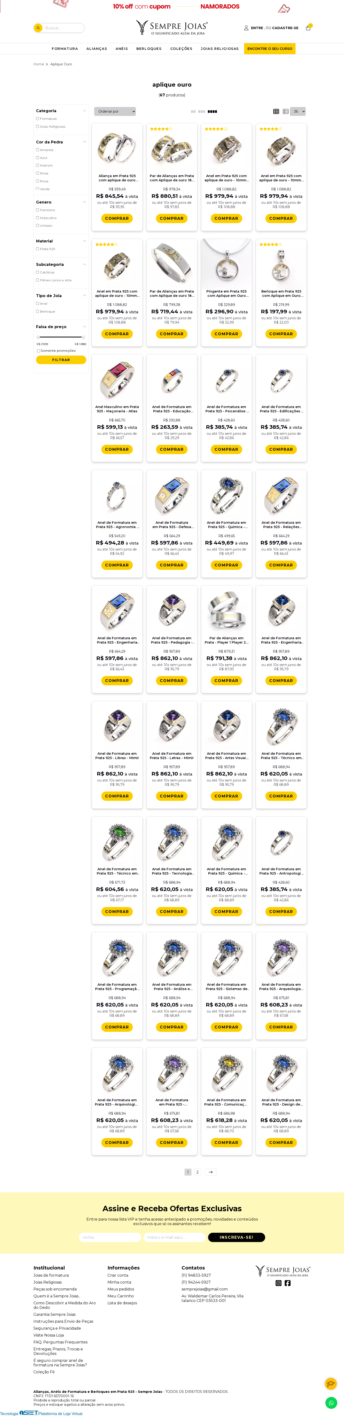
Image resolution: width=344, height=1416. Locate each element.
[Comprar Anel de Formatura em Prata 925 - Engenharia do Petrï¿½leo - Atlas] (117, 680)
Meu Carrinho (121, 1296)
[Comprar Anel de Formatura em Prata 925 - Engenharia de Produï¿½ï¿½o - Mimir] (281, 680)
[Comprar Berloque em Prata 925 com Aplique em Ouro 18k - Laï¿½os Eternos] (281, 334)
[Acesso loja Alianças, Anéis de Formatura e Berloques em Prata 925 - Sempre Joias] (271, 28)
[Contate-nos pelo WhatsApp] (331, 1403)
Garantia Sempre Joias (54, 1314)
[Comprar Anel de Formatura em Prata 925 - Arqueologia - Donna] (281, 1027)
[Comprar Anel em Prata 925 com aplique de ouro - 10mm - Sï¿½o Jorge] (281, 218)
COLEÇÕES (181, 49)
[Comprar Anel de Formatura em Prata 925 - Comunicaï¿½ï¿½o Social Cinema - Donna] (226, 1142)
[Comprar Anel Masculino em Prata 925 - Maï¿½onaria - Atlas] (117, 449)
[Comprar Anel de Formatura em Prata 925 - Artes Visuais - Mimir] (226, 796)
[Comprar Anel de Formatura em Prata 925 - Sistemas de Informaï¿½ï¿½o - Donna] (226, 1027)
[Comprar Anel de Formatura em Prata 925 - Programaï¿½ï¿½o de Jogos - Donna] (117, 1027)
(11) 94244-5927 (196, 1282)
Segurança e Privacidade (57, 1328)
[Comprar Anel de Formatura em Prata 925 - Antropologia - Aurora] (281, 911)
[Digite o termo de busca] (64, 28)
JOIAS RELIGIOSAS (220, 49)
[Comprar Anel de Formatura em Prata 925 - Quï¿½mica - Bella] (226, 565)
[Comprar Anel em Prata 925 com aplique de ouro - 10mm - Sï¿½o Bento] (117, 334)
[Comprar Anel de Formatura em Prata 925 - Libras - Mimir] (117, 796)
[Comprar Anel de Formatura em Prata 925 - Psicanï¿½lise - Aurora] (226, 449)
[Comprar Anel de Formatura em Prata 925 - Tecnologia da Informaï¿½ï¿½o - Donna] (172, 911)
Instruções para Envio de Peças (63, 1321)
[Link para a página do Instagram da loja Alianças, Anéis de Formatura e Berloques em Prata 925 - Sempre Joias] (278, 1283)
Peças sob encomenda (55, 1289)
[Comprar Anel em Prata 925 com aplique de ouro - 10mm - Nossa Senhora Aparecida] (226, 218)
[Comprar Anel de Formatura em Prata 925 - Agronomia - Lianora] (117, 565)
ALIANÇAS (96, 49)
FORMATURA (65, 49)
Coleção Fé (44, 1372)
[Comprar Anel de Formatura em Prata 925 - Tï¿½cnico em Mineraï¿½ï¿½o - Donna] (117, 911)
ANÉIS (122, 49)
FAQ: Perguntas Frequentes (60, 1342)
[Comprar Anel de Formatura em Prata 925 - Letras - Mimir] (172, 796)
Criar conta (118, 1275)
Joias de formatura (51, 1275)
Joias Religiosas (47, 1282)
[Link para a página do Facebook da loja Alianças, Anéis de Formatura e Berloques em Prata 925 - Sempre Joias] (287, 1283)
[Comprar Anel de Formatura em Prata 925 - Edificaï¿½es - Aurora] (281, 449)
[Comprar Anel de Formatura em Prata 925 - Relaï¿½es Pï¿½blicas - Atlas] (281, 565)
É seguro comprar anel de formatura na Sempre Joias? (60, 1362)
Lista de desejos (122, 1303)
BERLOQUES (148, 49)
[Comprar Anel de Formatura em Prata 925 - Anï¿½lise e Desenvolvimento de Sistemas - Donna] (172, 1027)
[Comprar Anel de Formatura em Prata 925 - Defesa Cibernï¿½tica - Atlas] (172, 565)
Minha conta (119, 1282)
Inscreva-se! (236, 1237)
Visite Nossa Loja (48, 1335)
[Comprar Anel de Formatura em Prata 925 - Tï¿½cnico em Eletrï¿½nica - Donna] (281, 796)
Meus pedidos (121, 1289)
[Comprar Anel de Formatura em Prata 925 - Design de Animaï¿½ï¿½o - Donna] (281, 1142)
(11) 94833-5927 (196, 1275)
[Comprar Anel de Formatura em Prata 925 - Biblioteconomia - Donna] (172, 1142)
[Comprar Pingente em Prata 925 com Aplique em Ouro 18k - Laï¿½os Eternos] (226, 334)
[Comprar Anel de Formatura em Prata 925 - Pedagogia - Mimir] (172, 680)
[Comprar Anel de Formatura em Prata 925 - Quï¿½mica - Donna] (226, 911)
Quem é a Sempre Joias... (57, 1296)
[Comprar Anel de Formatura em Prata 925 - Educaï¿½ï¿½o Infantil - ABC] (172, 449)
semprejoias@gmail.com (205, 1289)
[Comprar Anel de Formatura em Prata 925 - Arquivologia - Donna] (117, 1142)
